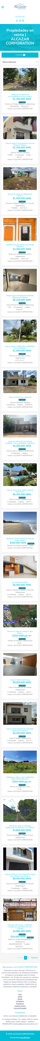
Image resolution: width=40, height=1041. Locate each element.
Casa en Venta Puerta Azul (20, 680)
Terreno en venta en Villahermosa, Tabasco (20, 195)
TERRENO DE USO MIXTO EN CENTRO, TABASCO (20, 246)
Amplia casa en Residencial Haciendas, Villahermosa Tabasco (20, 297)
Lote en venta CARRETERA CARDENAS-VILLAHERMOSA (20, 347)
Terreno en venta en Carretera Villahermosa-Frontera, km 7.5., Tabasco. (20, 827)
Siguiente (34, 958)
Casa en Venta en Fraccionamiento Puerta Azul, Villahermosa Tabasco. (20, 875)
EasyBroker (25, 1037)
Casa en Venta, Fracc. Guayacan (20, 397)
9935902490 (20, 17)
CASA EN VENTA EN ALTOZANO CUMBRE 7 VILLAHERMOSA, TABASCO (20, 442)
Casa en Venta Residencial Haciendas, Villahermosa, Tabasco (20, 730)
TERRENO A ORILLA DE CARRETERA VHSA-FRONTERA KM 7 (20, 778)
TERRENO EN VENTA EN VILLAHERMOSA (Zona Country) (20, 96)
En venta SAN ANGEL (20, 582)
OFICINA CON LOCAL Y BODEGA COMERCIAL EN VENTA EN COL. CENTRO (20, 927)
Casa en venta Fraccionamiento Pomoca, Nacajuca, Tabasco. (20, 144)
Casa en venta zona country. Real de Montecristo (20, 491)
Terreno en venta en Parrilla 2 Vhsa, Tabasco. (20, 632)
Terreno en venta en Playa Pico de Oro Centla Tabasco (20, 539)
